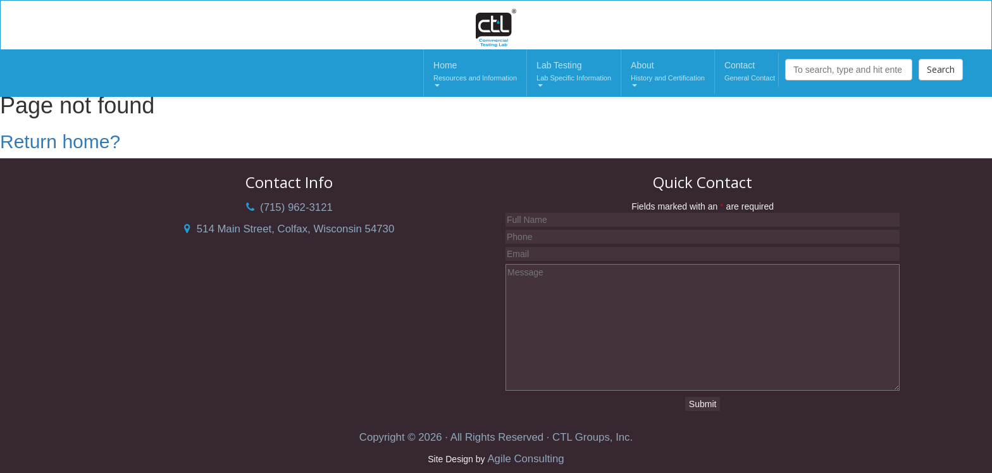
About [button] (668, 73)
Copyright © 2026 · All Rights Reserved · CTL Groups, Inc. (496, 437)
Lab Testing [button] (573, 73)
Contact (749, 72)
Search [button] (941, 69)
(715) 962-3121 (289, 207)
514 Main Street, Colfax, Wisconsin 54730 (289, 229)
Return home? (60, 141)
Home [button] (475, 73)
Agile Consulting (525, 459)
